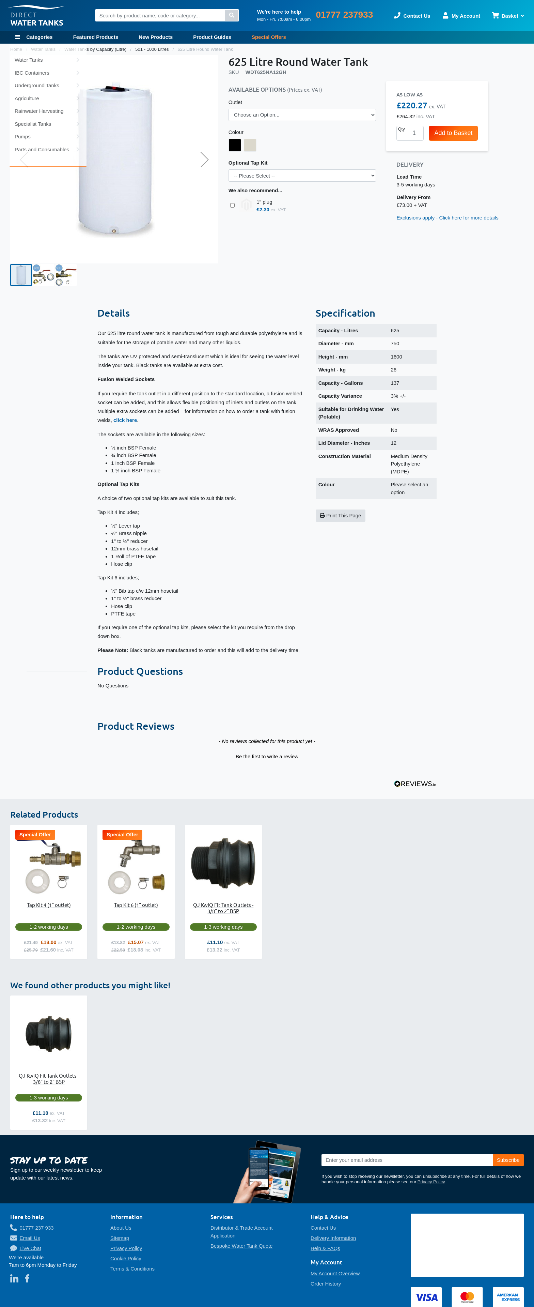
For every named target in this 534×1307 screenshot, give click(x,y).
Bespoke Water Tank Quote (241, 1246)
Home (16, 49)
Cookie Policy (125, 1258)
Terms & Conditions (132, 1269)
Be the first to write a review (267, 756)
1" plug (264, 202)
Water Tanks (44, 49)
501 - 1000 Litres (152, 49)
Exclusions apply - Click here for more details (447, 218)
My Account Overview (335, 1273)
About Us (120, 1228)
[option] (235, 145)
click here (125, 420)
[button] (23, 159)
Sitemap (119, 1238)
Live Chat (30, 1248)
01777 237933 (344, 15)
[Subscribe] (508, 1160)
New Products (156, 37)
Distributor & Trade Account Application (241, 1231)
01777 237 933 (37, 1228)
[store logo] (37, 15)
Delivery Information (333, 1238)
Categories (39, 37)
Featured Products (96, 37)
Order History (326, 1284)
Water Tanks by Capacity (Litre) (96, 49)
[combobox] (167, 15)
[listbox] (302, 115)
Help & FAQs (325, 1248)
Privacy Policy (431, 1181)
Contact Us (323, 1228)
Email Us (30, 1238)
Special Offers (269, 37)
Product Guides (212, 37)
